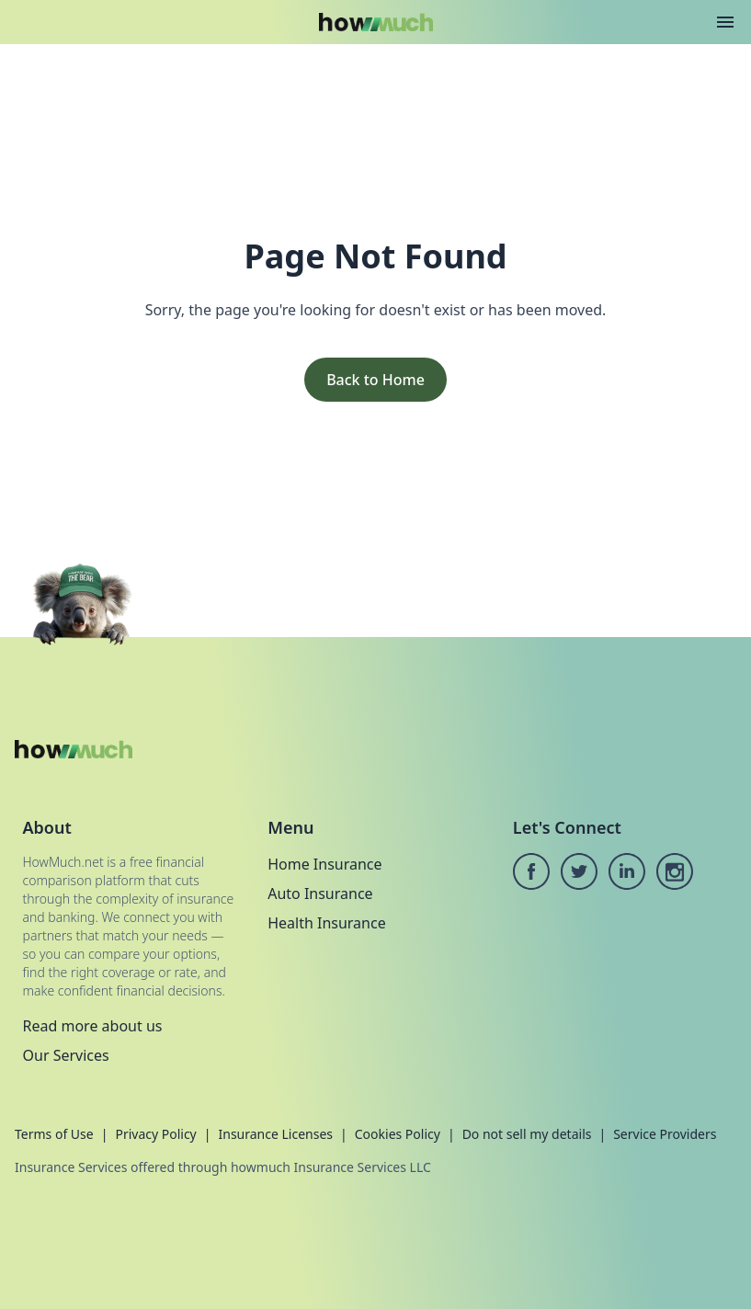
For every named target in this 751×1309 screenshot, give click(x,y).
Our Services (66, 1055)
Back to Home (375, 380)
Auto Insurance (319, 893)
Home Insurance (324, 864)
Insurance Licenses (275, 1134)
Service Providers (664, 1134)
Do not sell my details (527, 1134)
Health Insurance (326, 923)
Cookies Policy (397, 1134)
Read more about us (93, 1026)
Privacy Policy (155, 1134)
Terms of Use (54, 1134)
